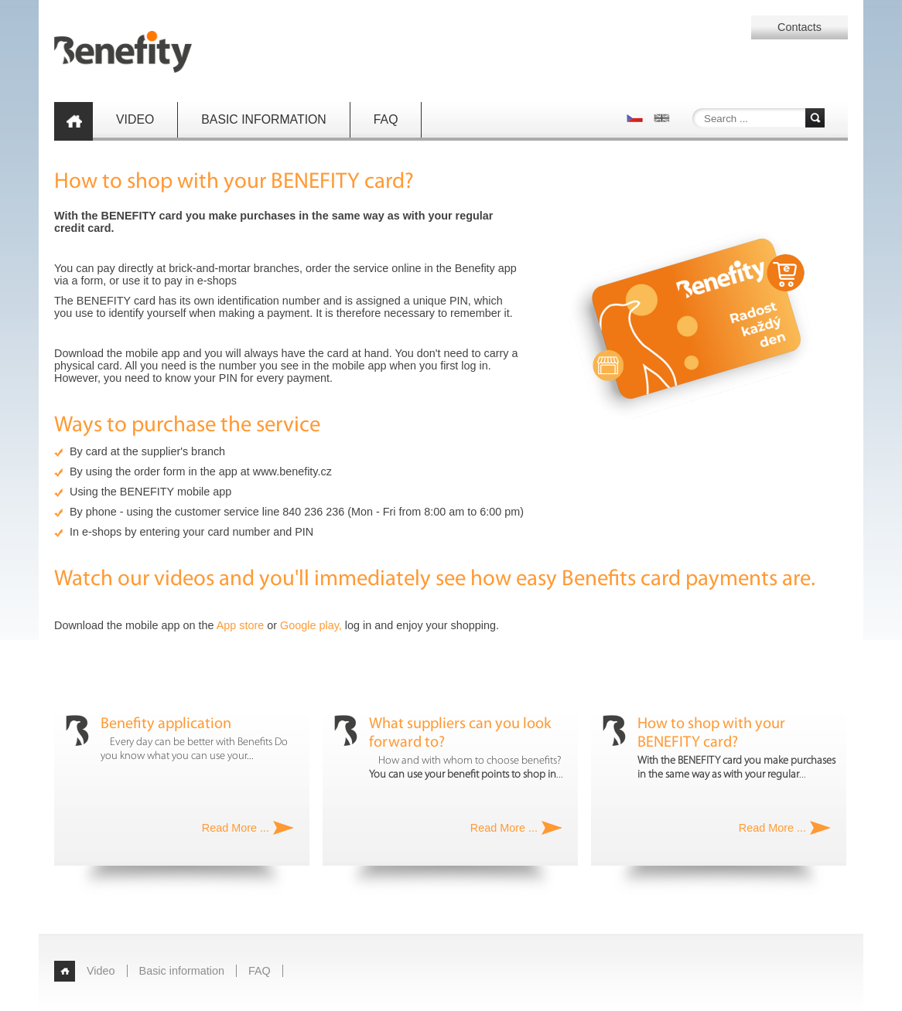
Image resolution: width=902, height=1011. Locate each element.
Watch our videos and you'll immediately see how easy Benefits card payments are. (434, 579)
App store (241, 625)
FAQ (386, 119)
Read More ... (235, 828)
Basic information (263, 119)
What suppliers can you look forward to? (460, 734)
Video (135, 119)
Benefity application (166, 724)
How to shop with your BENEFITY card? (711, 734)
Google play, (311, 625)
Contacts (799, 27)
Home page (73, 121)
